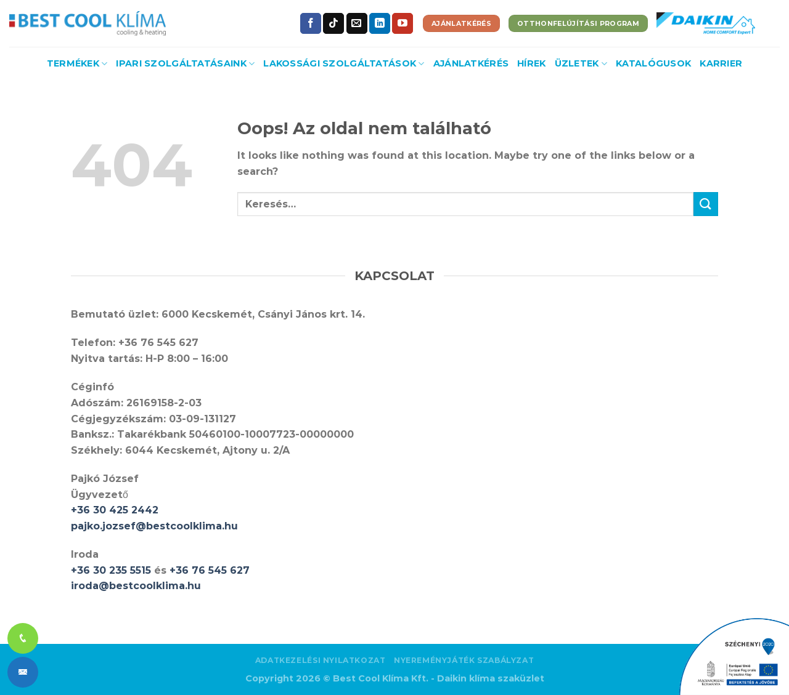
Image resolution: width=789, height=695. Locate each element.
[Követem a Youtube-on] (402, 23)
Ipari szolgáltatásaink (185, 64)
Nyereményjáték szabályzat (464, 660)
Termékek (77, 64)
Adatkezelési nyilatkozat (320, 660)
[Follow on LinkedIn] (379, 23)
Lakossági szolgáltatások (343, 64)
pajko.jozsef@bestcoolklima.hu (154, 526)
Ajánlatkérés (471, 63)
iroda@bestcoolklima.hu (136, 586)
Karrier (721, 63)
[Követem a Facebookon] (310, 23)
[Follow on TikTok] (333, 23)
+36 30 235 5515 (111, 570)
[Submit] (705, 204)
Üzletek (581, 64)
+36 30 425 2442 (114, 510)
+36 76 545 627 (210, 570)
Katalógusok (653, 63)
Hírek (531, 63)
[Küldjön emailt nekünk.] (356, 23)
